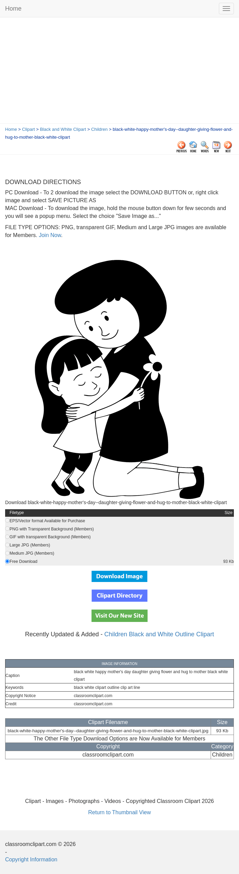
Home (13, 8)
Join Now (49, 235)
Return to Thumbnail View (119, 812)
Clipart (28, 129)
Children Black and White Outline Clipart (159, 634)
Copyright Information (31, 859)
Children (99, 129)
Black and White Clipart (63, 129)
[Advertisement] (119, 72)
